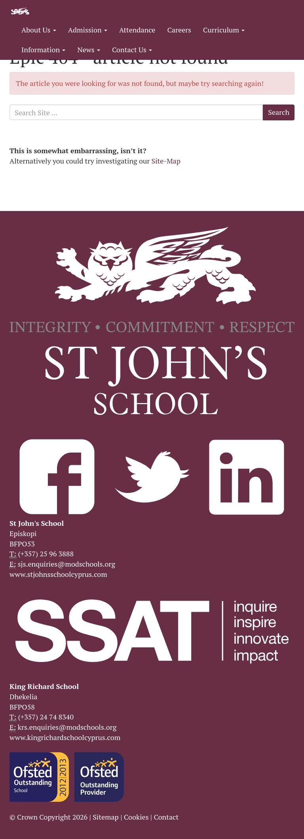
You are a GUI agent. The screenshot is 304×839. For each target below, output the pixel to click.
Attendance (137, 29)
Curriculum (224, 29)
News (88, 49)
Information (43, 49)
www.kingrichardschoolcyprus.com (65, 737)
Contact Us (132, 49)
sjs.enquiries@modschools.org (66, 564)
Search (278, 112)
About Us (38, 29)
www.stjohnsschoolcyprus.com (58, 574)
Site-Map (166, 161)
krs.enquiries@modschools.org (67, 727)
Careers (179, 29)
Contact (166, 817)
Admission (87, 29)
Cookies (136, 817)
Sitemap (106, 817)
